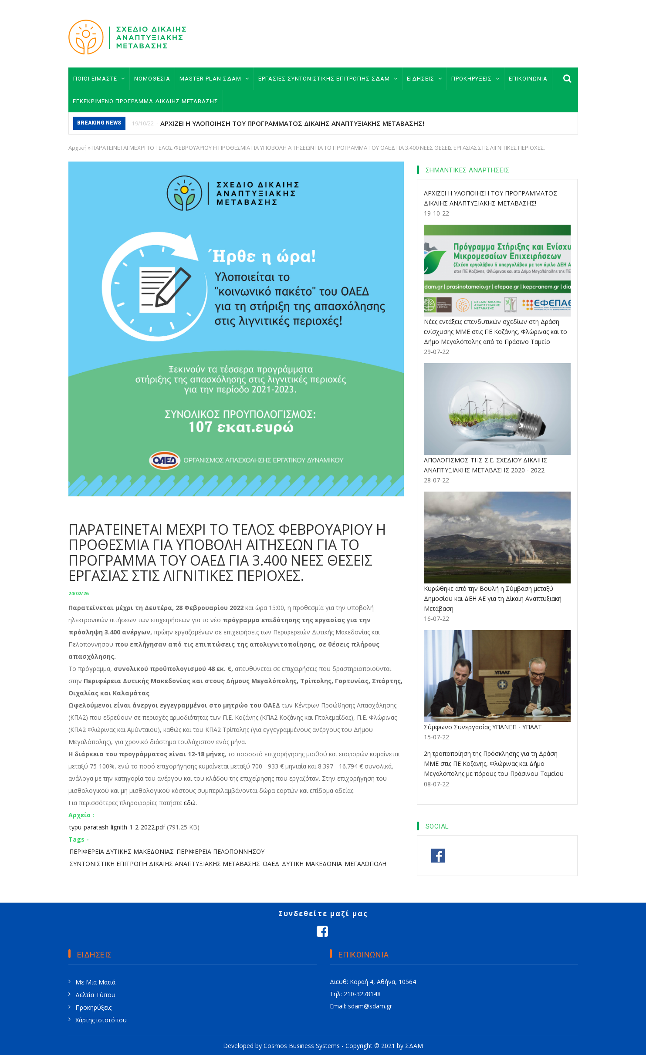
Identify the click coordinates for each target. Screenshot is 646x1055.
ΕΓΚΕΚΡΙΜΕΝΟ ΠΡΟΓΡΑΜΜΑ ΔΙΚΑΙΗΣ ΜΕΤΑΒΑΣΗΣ (145, 101)
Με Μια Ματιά (95, 982)
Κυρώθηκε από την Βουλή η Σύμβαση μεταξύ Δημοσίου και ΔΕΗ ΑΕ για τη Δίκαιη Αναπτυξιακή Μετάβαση (492, 598)
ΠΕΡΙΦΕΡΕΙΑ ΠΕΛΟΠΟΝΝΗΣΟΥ (220, 851)
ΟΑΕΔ (271, 864)
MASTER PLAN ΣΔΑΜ (214, 78)
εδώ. (190, 803)
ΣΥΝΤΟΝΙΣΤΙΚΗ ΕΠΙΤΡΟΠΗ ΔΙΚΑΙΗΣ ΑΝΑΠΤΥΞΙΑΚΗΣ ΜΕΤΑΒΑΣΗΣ (164, 864)
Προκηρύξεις (93, 1007)
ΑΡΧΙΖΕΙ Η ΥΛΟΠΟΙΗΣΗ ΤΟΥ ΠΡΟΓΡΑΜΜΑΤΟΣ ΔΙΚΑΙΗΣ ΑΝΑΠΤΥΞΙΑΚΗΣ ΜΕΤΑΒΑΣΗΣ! (292, 123)
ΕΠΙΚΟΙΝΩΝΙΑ (528, 78)
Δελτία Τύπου (95, 995)
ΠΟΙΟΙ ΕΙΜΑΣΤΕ (99, 78)
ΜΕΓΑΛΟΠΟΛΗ (365, 864)
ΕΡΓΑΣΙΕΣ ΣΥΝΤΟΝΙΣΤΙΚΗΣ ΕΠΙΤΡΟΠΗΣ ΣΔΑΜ (328, 78)
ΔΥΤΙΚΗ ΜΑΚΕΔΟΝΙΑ (312, 864)
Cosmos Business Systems (302, 1046)
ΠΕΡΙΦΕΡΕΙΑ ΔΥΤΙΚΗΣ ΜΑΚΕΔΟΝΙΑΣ (121, 851)
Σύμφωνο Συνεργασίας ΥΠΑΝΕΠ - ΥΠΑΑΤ (483, 727)
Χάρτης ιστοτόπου (101, 1020)
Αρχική (77, 148)
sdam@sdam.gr (370, 1006)
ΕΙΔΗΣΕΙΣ (424, 78)
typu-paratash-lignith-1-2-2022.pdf (117, 827)
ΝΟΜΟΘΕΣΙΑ (152, 78)
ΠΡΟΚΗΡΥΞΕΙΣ (475, 78)
